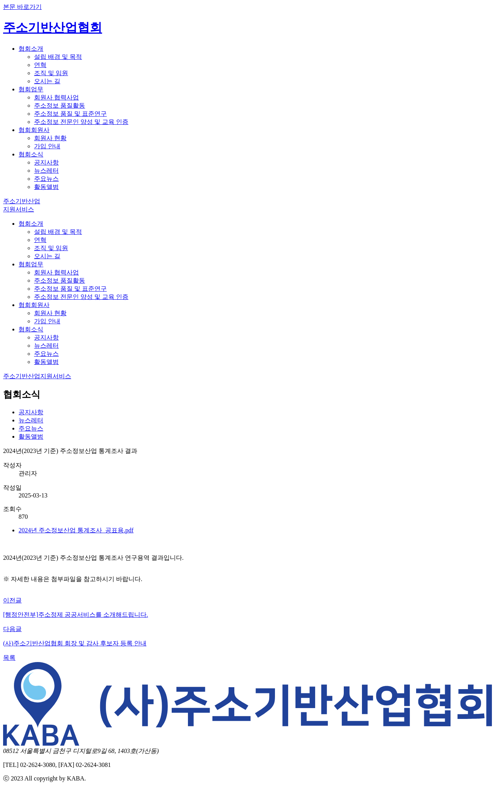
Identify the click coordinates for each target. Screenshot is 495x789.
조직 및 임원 (51, 73)
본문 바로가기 (22, 6)
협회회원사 (34, 130)
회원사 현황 (50, 138)
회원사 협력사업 (56, 97)
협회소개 (31, 48)
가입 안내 (47, 146)
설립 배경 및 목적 (58, 56)
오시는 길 (47, 81)
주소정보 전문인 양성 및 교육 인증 (81, 121)
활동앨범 (46, 187)
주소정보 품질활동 (59, 105)
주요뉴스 (46, 178)
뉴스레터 (46, 170)
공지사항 (46, 162)
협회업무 (31, 89)
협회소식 (31, 154)
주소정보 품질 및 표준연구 (70, 113)
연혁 (40, 65)
